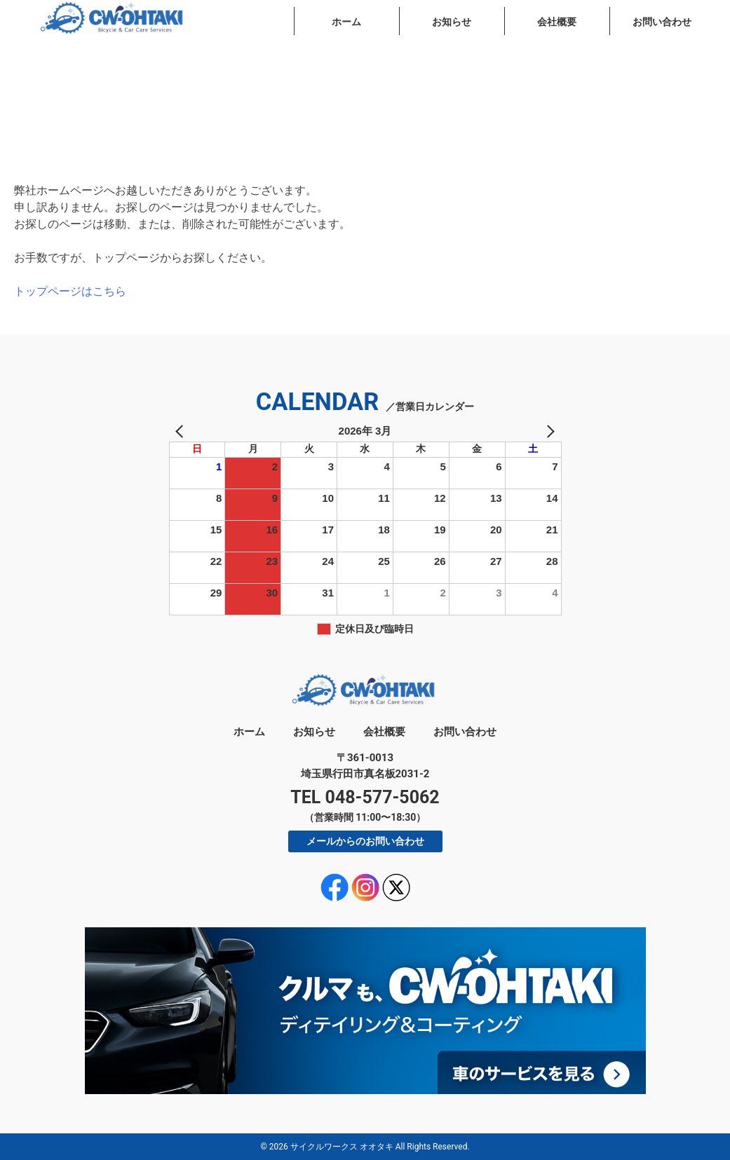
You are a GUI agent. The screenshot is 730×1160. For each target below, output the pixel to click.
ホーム (346, 21)
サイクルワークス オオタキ (341, 1147)
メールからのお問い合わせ (365, 841)
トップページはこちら (70, 291)
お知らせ (451, 21)
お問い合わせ (662, 21)
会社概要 (556, 21)
